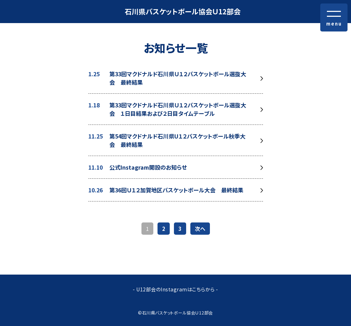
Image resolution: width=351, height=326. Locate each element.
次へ (200, 228)
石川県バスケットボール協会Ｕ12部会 (183, 11)
